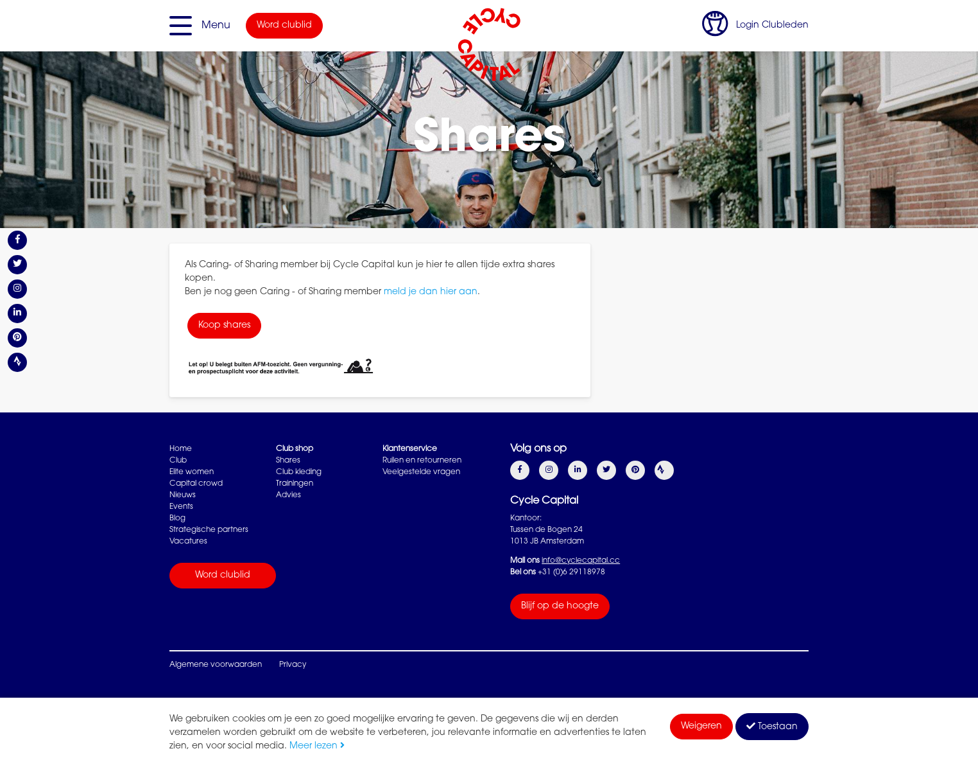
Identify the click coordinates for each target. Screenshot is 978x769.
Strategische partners (208, 530)
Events (181, 507)
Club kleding (299, 472)
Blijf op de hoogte (560, 606)
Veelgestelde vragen (421, 472)
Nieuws (182, 495)
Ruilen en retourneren (421, 460)
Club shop (294, 449)
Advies (288, 495)
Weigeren (701, 726)
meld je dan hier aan (430, 292)
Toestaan (772, 726)
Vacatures (188, 541)
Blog (177, 518)
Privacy (292, 665)
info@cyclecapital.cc (581, 561)
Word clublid (284, 25)
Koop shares (224, 325)
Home (180, 449)
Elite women (191, 472)
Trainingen (294, 484)
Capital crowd (196, 484)
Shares (288, 460)
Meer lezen (317, 746)
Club (178, 460)
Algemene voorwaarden (215, 665)
